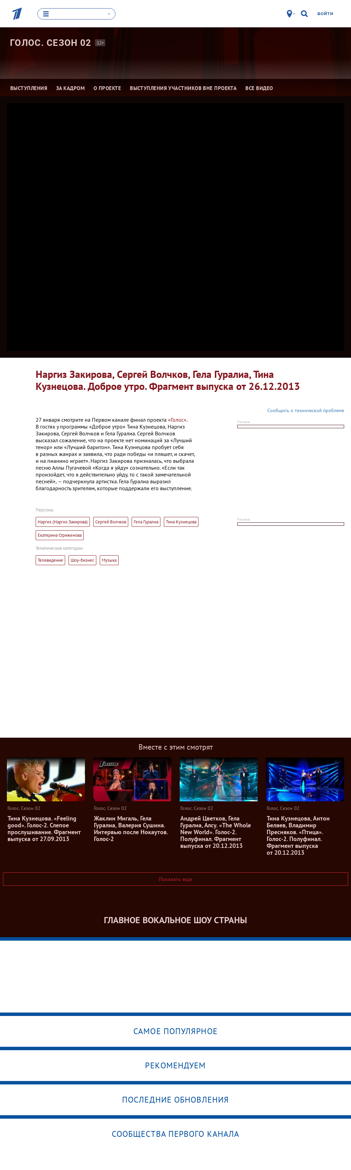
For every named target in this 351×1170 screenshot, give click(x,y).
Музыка (109, 560)
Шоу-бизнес (82, 560)
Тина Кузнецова (181, 521)
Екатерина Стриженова (60, 535)
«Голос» (177, 419)
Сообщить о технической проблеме (305, 410)
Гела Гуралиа (146, 521)
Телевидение (50, 560)
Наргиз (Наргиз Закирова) (63, 521)
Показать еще (175, 878)
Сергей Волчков (110, 521)
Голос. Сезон (51, 43)
